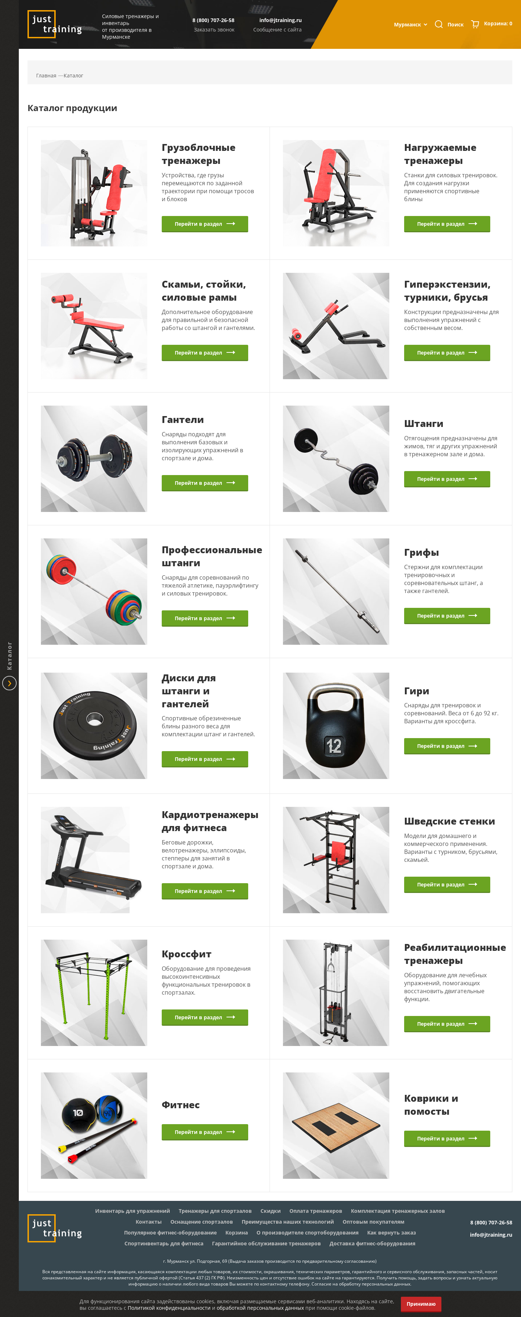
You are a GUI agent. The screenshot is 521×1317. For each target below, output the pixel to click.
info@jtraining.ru (280, 20)
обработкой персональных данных (260, 1307)
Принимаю (421, 1303)
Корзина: (498, 24)
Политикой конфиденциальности (169, 1307)
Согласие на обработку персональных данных (361, 1284)
